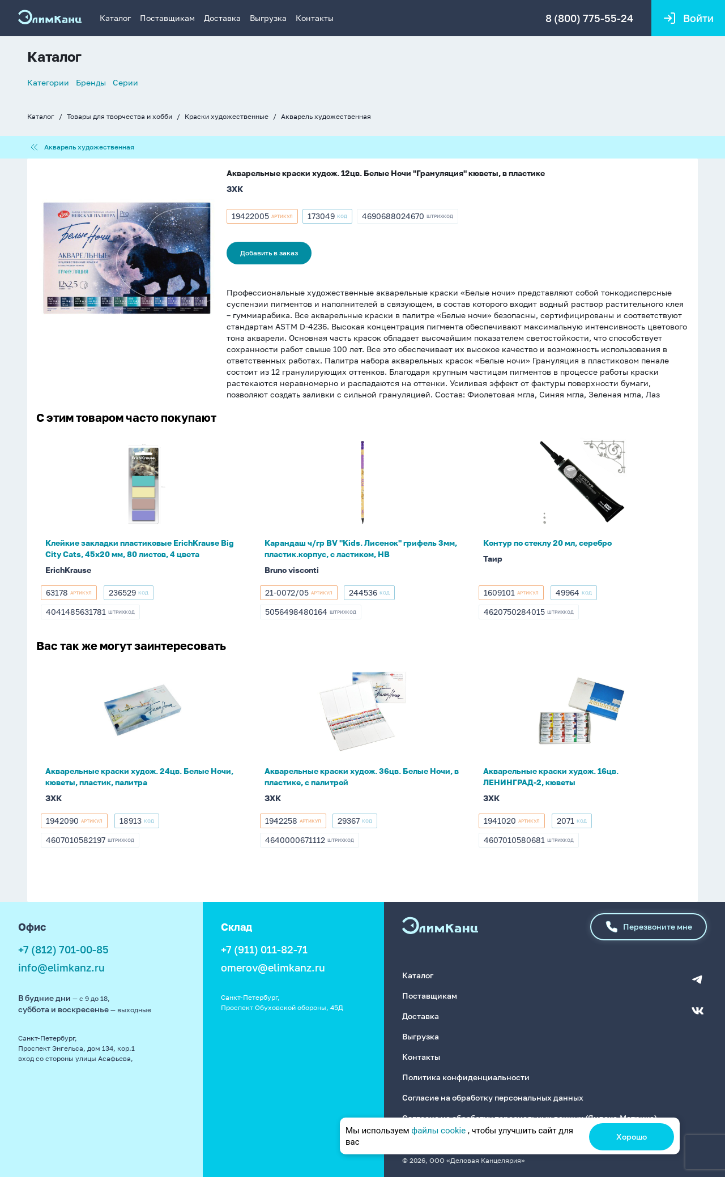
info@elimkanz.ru (61, 967)
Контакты (315, 18)
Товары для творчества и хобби (119, 116)
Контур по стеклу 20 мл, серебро (547, 542)
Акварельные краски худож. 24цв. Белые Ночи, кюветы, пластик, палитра (139, 776)
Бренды (91, 82)
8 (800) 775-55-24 (589, 18)
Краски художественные (226, 116)
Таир (492, 558)
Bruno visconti (292, 570)
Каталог (115, 18)
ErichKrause (68, 570)
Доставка (222, 18)
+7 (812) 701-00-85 (63, 949)
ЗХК (235, 189)
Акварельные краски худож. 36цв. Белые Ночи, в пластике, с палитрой (362, 776)
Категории (48, 82)
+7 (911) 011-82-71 (264, 949)
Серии (125, 82)
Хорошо (631, 1136)
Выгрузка (268, 18)
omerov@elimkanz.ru (273, 967)
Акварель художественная (326, 116)
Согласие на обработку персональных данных (492, 1097)
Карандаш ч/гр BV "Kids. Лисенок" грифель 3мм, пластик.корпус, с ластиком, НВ (361, 548)
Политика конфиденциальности (466, 1077)
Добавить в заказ (269, 253)
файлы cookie (438, 1130)
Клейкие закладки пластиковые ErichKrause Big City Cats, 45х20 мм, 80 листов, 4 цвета (139, 548)
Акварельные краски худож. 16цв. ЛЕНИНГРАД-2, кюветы (551, 776)
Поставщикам (167, 18)
